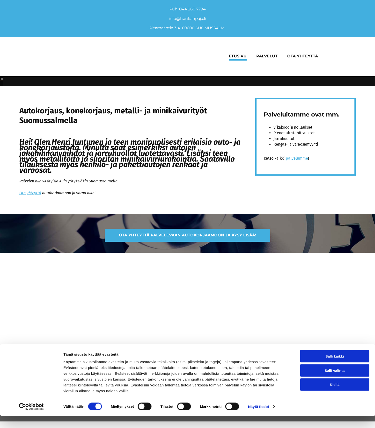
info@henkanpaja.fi (187, 18)
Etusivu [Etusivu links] (238, 56)
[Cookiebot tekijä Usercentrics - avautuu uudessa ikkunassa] (31, 418)
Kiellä (334, 396)
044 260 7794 (192, 9)
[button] (187, 225)
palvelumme (297, 148)
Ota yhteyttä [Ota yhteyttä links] (302, 56)
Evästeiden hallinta (26, 346)
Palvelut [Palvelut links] (267, 56)
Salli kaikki (334, 368)
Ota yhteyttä (30, 183)
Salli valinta (335, 382)
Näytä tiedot (258, 418)
